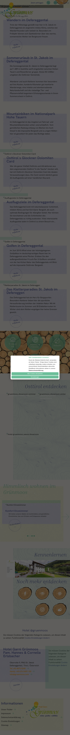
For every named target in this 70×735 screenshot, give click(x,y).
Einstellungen (35, 377)
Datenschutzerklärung (36, 370)
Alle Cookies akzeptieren (35, 373)
